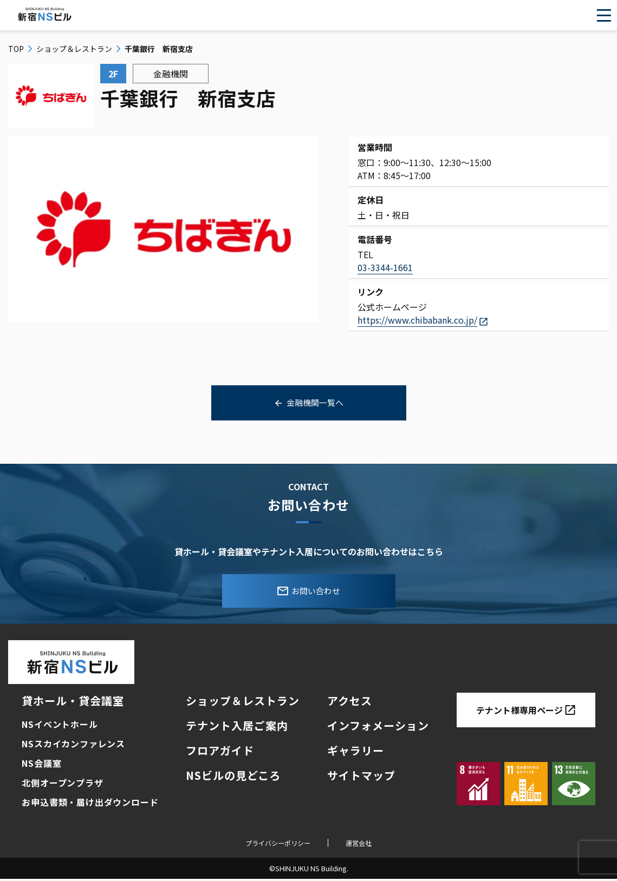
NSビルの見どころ (233, 777)
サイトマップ (361, 777)
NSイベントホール (60, 726)
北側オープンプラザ (62, 784)
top (16, 48)
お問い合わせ (309, 592)
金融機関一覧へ (315, 403)
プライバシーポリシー (274, 844)
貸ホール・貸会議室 (73, 703)
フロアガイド (220, 752)
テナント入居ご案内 (237, 727)
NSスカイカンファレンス (73, 745)
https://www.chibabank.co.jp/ (417, 319)
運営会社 (366, 844)
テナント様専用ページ (525, 712)
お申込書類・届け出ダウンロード (90, 804)
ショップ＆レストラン (74, 48)
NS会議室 (41, 765)
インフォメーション (378, 727)
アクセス (349, 703)
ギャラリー (355, 752)
